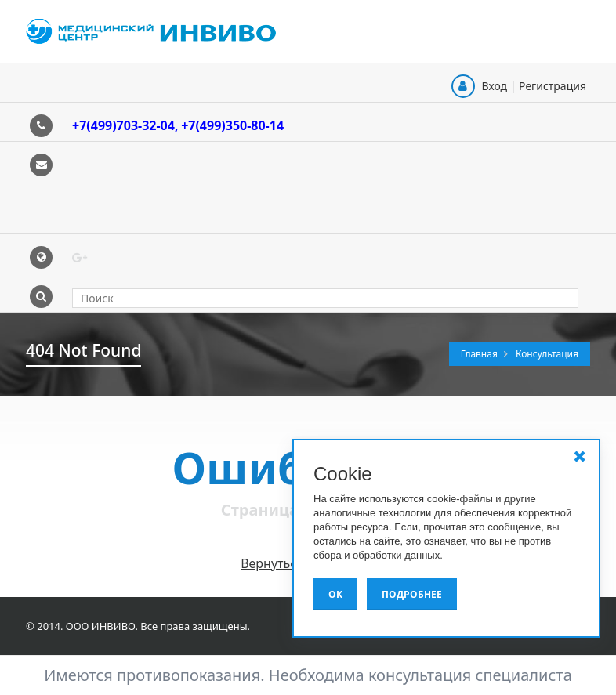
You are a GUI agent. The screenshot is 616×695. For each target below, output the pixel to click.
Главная (480, 353)
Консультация (547, 353)
